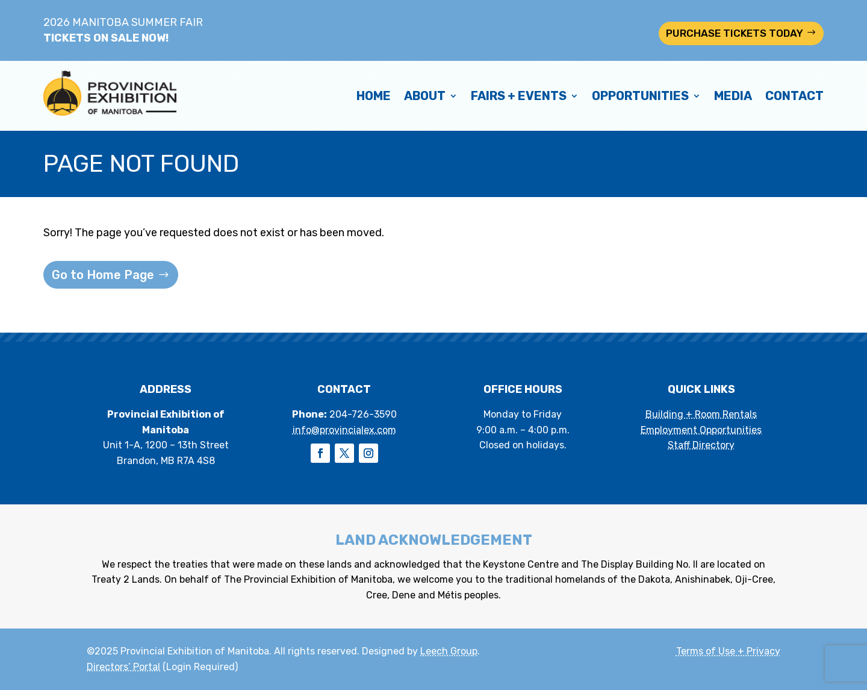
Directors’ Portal (123, 667)
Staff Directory (701, 445)
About (425, 96)
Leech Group (448, 651)
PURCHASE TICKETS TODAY (734, 33)
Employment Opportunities (701, 430)
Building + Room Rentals (701, 414)
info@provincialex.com (344, 430)
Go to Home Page (103, 275)
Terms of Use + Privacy (728, 651)
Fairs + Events (519, 96)
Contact (794, 96)
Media (733, 96)
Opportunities (640, 96)
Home (373, 96)
